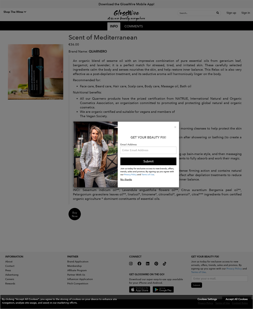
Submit (148, 161)
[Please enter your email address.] (148, 150)
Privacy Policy (130, 174)
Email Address (128, 144)
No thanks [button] (126, 179)
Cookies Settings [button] (207, 299)
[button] (126, 302)
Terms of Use (148, 174)
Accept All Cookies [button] (237, 299)
